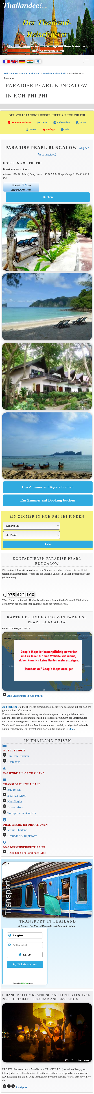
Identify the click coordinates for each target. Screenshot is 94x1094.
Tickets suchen (24, 964)
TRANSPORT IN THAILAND (22, 784)
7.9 (24, 185)
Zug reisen (14, 789)
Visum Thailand (17, 830)
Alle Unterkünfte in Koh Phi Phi (25, 695)
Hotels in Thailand (30, 73)
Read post (21, 1087)
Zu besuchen (61, 122)
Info (65, 129)
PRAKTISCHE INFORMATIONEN (25, 824)
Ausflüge (48, 129)
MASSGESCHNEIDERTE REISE (24, 847)
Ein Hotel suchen (18, 756)
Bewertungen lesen (21, 189)
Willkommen (11, 73)
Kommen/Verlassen (19, 122)
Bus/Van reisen (16, 795)
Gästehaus (13, 762)
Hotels (42, 122)
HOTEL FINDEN (14, 750)
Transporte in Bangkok (21, 813)
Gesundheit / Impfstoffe (22, 836)
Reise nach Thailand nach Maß (26, 852)
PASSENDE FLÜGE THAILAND (24, 773)
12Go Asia (24, 983)
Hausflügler (14, 801)
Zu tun (81, 122)
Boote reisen (15, 807)
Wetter (30, 129)
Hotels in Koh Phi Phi (54, 73)
